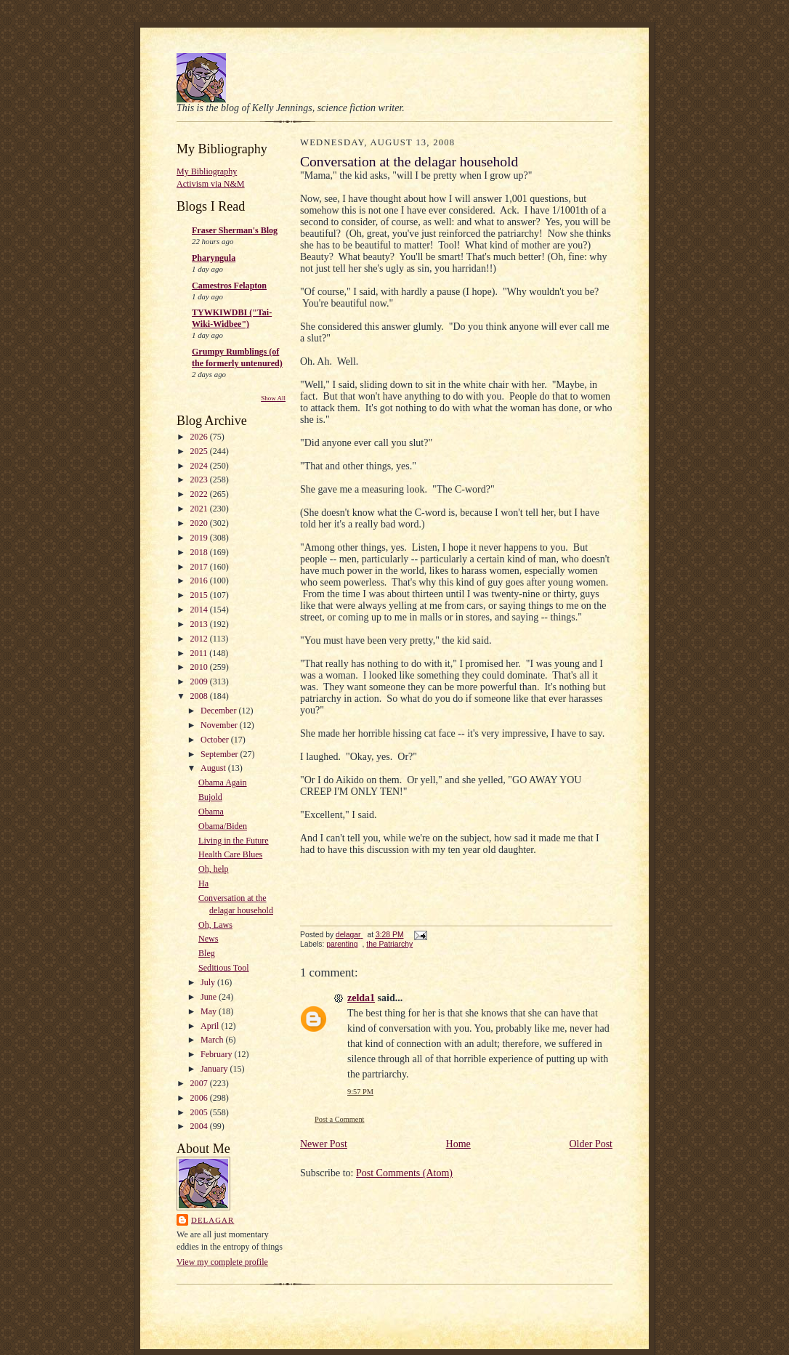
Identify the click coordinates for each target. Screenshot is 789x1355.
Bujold (210, 797)
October (216, 740)
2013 (200, 624)
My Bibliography (207, 171)
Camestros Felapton (229, 285)
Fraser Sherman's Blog (235, 230)
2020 (200, 523)
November (220, 725)
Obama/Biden (222, 826)
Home (458, 1143)
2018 (200, 552)
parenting (341, 944)
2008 (200, 696)
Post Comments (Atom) (404, 1173)
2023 (200, 479)
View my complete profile (222, 1262)
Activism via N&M (211, 184)
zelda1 (361, 997)
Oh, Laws (215, 925)
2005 (200, 1112)
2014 (200, 609)
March (213, 1040)
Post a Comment (340, 1119)
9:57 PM (360, 1092)
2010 (200, 667)
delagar (212, 1220)
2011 (200, 653)
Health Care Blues (230, 854)
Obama (211, 811)
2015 (200, 595)
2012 (200, 639)
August (214, 768)
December (219, 710)
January (215, 1069)
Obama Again (222, 782)
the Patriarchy (389, 944)
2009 (200, 681)
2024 (200, 466)
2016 (200, 580)
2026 (200, 437)
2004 (200, 1126)
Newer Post (323, 1143)
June (210, 997)
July (209, 982)
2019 (200, 538)
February (217, 1054)
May (210, 1011)
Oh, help (213, 869)
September (220, 754)
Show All (273, 398)
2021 (200, 508)
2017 (200, 567)
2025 (200, 451)
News (208, 939)
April (211, 1026)
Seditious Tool (223, 968)
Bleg (206, 953)
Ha (203, 883)
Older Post (591, 1143)
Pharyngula (213, 258)
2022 (200, 494)
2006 (200, 1098)
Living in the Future (233, 841)
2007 (200, 1083)
